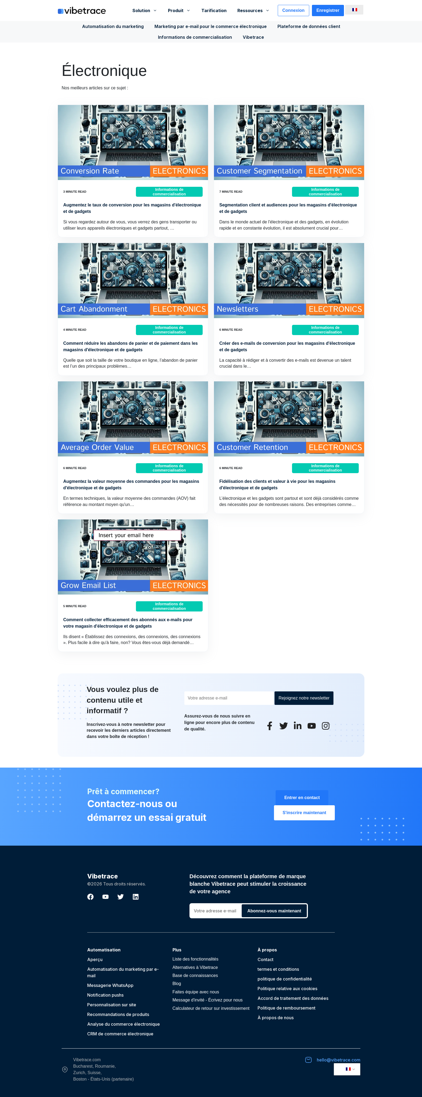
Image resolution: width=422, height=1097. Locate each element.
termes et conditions (278, 969)
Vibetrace (253, 37)
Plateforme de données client (308, 26)
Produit (182, 10)
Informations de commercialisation (195, 37)
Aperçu (95, 959)
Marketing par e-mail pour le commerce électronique (210, 26)
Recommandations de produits (118, 1014)
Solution (147, 10)
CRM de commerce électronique (120, 1033)
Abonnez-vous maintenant (274, 911)
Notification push (104, 995)
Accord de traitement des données (293, 998)
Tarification (214, 10)
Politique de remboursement (286, 1008)
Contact (265, 959)
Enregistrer (327, 10)
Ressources (256, 10)
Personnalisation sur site (111, 1004)
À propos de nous (276, 1017)
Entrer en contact (302, 797)
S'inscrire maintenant (304, 812)
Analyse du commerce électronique (123, 1024)
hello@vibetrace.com (338, 1060)
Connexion (293, 10)
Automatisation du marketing (113, 26)
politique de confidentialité (285, 979)
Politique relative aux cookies (287, 988)
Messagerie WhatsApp (110, 985)
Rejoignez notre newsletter (304, 698)
